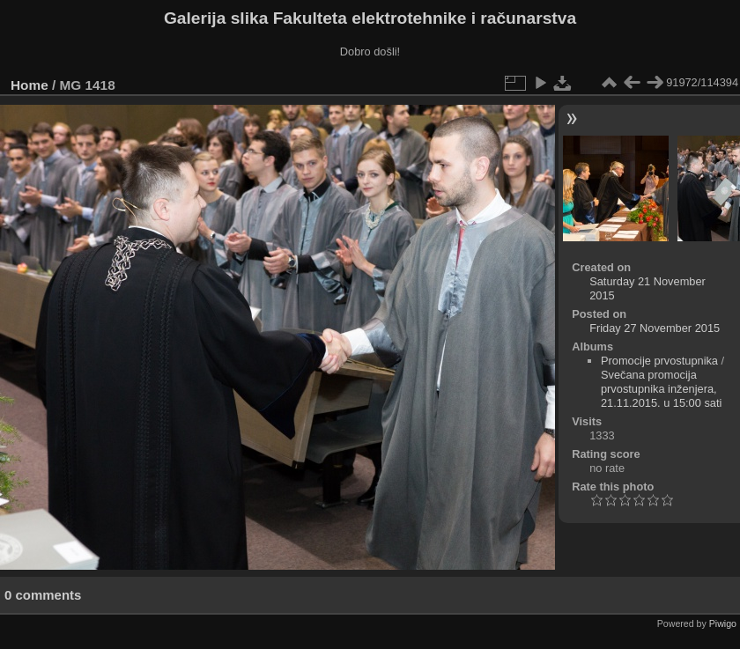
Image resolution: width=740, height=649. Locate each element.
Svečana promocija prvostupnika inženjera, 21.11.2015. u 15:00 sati (661, 388)
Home (29, 84)
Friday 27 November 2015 (654, 328)
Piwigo (722, 623)
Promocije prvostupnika (659, 360)
